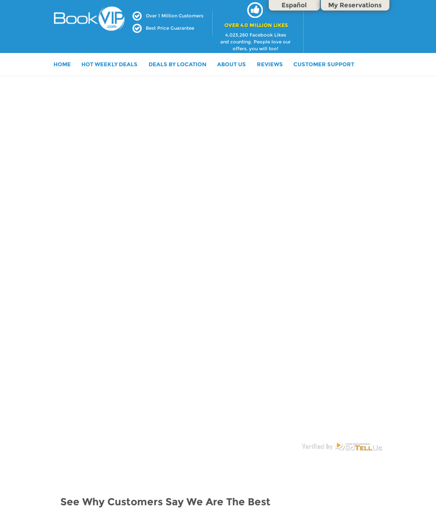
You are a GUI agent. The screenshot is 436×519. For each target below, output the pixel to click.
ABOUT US (231, 64)
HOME (62, 64)
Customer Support (323, 64)
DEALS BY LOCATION (178, 64)
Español (294, 5)
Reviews (270, 64)
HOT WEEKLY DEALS (109, 64)
